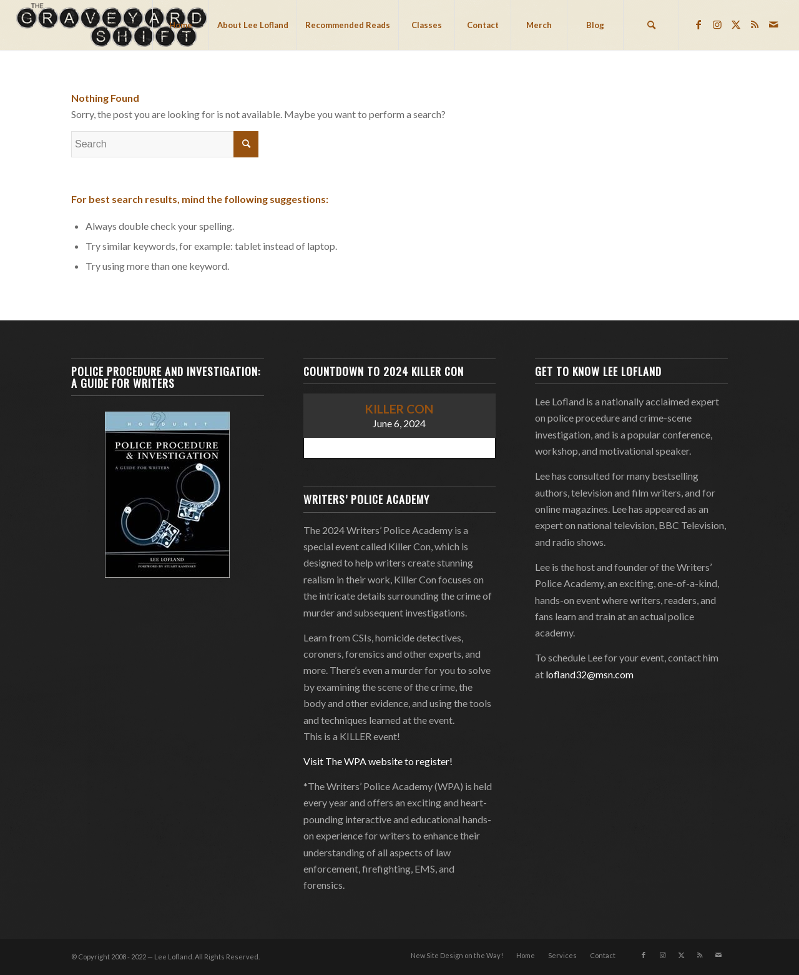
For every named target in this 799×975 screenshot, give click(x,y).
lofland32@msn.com (590, 674)
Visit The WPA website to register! (378, 761)
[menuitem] (180, 25)
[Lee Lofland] (113, 25)
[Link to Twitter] (736, 24)
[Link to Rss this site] (754, 24)
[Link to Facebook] (698, 24)
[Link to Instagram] (717, 24)
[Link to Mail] (773, 24)
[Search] (651, 25)
